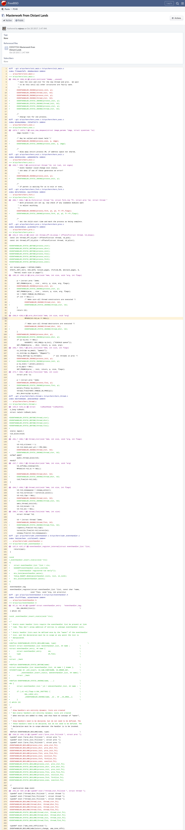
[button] (182, 3)
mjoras (21, 28)
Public (21, 20)
